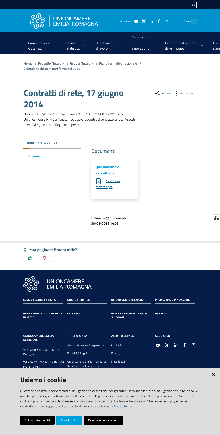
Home (28, 63)
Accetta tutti (69, 420)
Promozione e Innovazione (172, 300)
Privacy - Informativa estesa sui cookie (130, 315)
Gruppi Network (81, 63)
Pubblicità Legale (77, 353)
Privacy (115, 353)
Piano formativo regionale (118, 63)
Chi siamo (73, 314)
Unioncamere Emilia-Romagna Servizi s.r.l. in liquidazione (86, 364)
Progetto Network (51, 63)
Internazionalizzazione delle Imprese (43, 315)
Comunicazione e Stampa (39, 300)
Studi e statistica (78, 300)
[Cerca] (192, 21)
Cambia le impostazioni (103, 420)
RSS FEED (161, 314)
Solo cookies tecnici (37, 420)
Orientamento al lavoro (127, 300)
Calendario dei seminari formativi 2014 (52, 68)
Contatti (116, 345)
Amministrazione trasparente (85, 345)
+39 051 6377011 (39, 362)
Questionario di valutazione (108, 169)
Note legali (118, 361)
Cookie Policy (123, 406)
